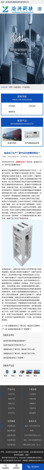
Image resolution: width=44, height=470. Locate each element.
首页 (10, 87)
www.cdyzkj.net (13, 156)
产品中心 (11, 389)
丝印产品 (11, 413)
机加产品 (11, 408)
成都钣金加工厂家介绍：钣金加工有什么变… (19, 349)
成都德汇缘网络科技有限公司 (33, 460)
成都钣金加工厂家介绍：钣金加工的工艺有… (19, 353)
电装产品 (11, 403)
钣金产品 (11, 399)
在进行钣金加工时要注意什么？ (14, 345)
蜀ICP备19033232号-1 (10, 458)
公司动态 (12, 106)
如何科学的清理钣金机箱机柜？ (14, 341)
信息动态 (17, 87)
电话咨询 (33, 466)
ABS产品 (11, 394)
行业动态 (32, 106)
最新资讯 (12, 112)
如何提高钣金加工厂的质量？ (19, 329)
